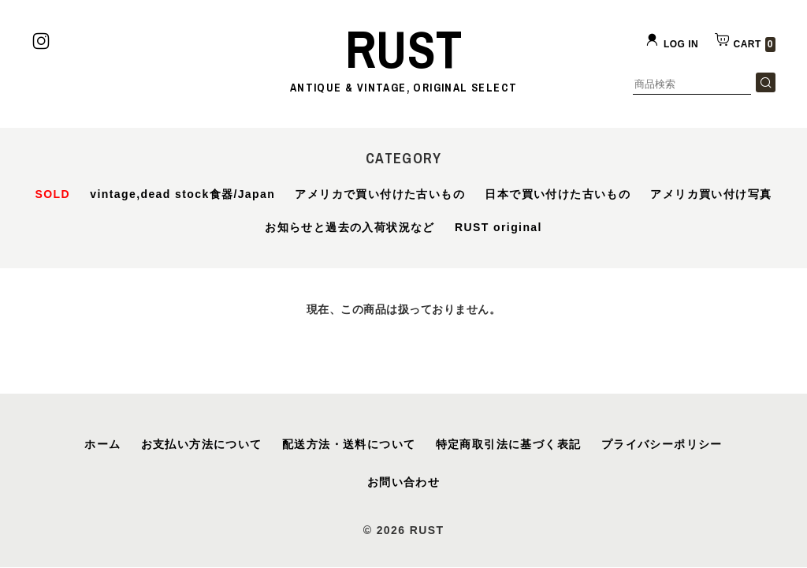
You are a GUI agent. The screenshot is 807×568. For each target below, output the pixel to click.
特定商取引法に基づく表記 (509, 444)
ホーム (102, 444)
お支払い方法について (201, 444)
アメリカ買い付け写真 (711, 194)
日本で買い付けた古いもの (557, 194)
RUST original (498, 227)
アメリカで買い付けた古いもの (380, 194)
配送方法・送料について (348, 444)
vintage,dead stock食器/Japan (182, 194)
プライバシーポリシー (662, 444)
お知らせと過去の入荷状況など (350, 227)
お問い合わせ (403, 482)
